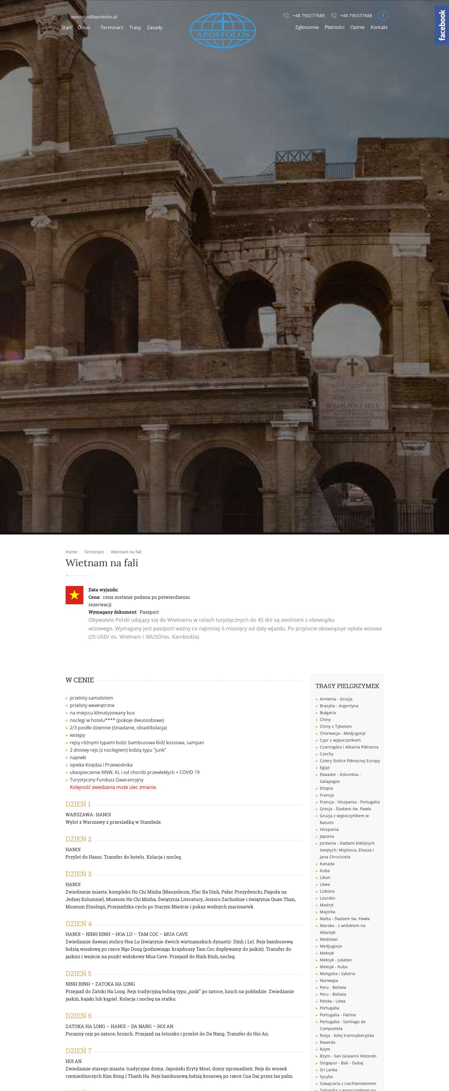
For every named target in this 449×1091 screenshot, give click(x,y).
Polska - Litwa (333, 1001)
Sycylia (326, 1076)
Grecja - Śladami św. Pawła (345, 808)
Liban (325, 877)
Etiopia (326, 788)
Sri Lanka (328, 1069)
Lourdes (327, 898)
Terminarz (112, 27)
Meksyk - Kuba (334, 966)
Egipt (325, 767)
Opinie (357, 27)
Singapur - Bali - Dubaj (341, 1063)
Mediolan (329, 939)
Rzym (325, 1049)
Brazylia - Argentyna (339, 705)
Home (71, 552)
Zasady (155, 27)
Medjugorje (331, 946)
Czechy (326, 754)
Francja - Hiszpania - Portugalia (350, 802)
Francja (327, 795)
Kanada (327, 863)
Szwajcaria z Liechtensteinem (348, 1083)
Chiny (325, 719)
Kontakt (379, 27)
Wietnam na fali (126, 552)
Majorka (327, 911)
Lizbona (327, 891)
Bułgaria (328, 712)
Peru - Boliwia (333, 987)
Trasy (135, 27)
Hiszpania (329, 829)
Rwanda (327, 1042)
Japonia (327, 836)
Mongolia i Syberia (337, 973)
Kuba (325, 870)
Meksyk (327, 953)
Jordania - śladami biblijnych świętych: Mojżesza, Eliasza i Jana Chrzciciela (347, 850)
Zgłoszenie (307, 27)
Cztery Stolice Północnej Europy (350, 760)
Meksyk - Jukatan (336, 960)
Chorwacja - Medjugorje (343, 733)
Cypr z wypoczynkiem (340, 740)
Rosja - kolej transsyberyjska (347, 1035)
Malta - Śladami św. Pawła (345, 918)
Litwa (325, 884)
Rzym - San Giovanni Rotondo (348, 1056)
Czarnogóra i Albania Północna (349, 747)
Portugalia (329, 1008)
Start (66, 27)
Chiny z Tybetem (336, 726)
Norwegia (329, 980)
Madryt (327, 905)
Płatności (334, 27)
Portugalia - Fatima (338, 1014)
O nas (84, 27)
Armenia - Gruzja (336, 699)
